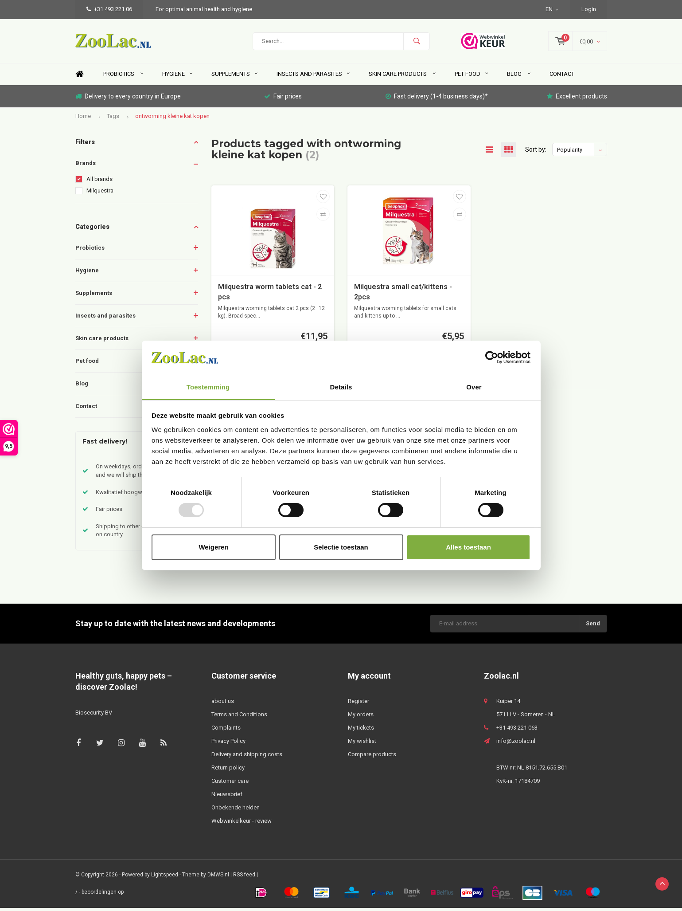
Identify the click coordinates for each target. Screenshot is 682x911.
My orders (361, 717)
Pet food (471, 77)
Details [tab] (341, 386)
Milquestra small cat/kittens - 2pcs (403, 295)
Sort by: (535, 152)
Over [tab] (474, 386)
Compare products (372, 757)
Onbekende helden (235, 810)
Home (79, 77)
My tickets (361, 730)
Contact (561, 77)
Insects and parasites (313, 77)
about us (222, 704)
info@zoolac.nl (515, 744)
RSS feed (244, 878)
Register (358, 704)
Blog (518, 77)
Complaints (226, 730)
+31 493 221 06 (109, 9)
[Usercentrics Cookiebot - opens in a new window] (491, 357)
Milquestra (99, 193)
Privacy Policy (228, 744)
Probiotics (123, 77)
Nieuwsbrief (226, 797)
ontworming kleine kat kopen (172, 119)
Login (588, 9)
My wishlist (362, 744)
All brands (99, 182)
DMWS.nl (218, 878)
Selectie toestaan (341, 547)
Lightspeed (164, 878)
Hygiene (177, 77)
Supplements (234, 77)
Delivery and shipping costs (246, 757)
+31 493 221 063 (517, 730)
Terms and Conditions (239, 717)
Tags (113, 119)
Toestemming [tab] (208, 386)
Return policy (228, 770)
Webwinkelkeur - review (241, 824)
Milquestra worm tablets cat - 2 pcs (270, 295)
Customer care (230, 784)
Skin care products (402, 77)
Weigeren (213, 547)
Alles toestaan (468, 547)
